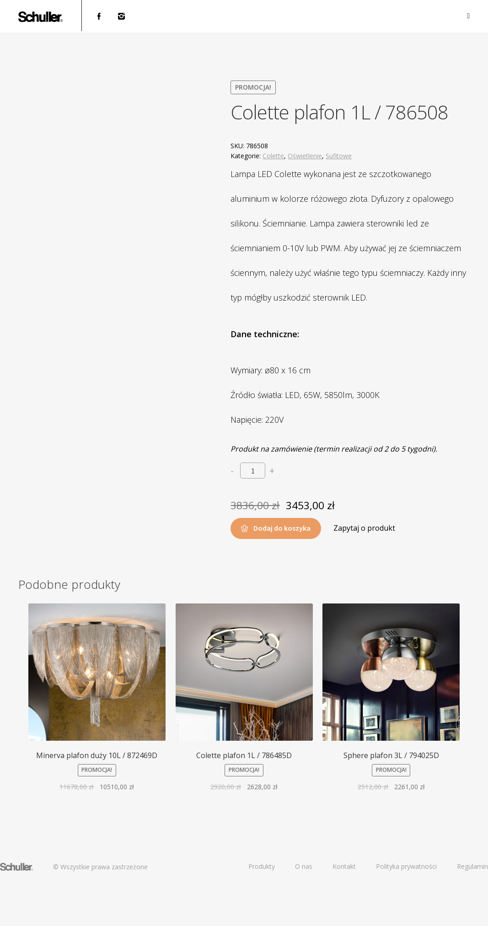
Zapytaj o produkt (364, 528)
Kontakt (344, 866)
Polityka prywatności (406, 866)
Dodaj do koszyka (282, 528)
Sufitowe (339, 155)
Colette (273, 155)
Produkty (261, 866)
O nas (303, 866)
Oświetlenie (305, 155)
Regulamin (472, 866)
